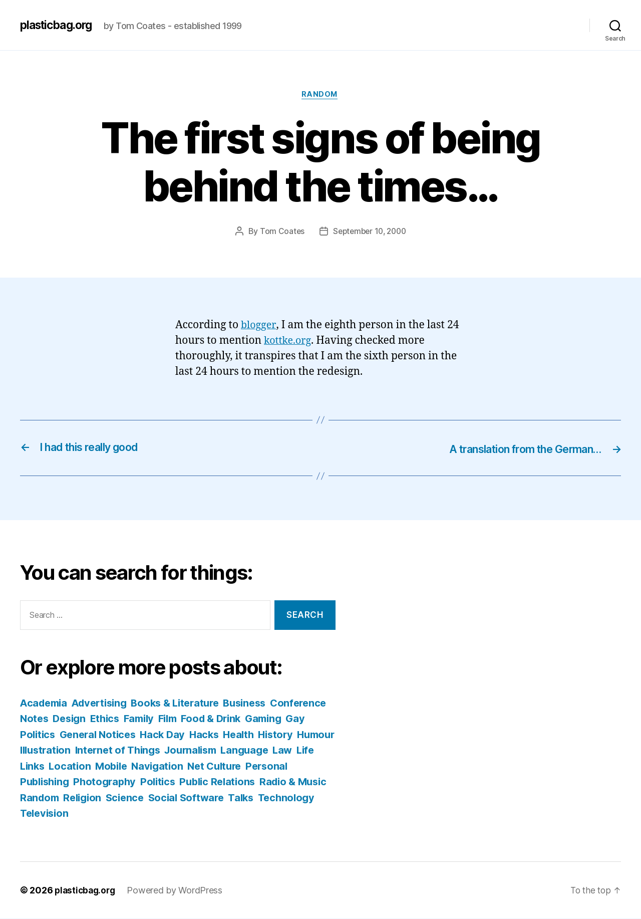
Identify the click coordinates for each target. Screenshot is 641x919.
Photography (197, 782)
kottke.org (289, 341)
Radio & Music (106, 798)
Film (238, 719)
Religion (211, 798)
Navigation (266, 766)
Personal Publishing (111, 782)
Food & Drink (284, 719)
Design (132, 719)
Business (259, 703)
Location (175, 766)
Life (109, 766)
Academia (45, 703)
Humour (81, 750)
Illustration (133, 750)
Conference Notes (65, 719)
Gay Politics (92, 735)
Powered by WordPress (178, 890)
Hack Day (234, 735)
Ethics (170, 719)
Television (191, 813)
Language (45, 766)
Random (320, 95)
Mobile (218, 766)
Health (313, 735)
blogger (259, 326)
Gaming (39, 735)
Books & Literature (185, 703)
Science (256, 798)
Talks (84, 813)
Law (85, 766)
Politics (253, 782)
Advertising (105, 703)
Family (207, 719)
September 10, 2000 (370, 232)
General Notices (167, 735)
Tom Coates (279, 232)
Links (136, 766)
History (38, 750)
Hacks (277, 735)
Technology (131, 813)
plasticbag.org (59, 25)
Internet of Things (208, 750)
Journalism (286, 750)
